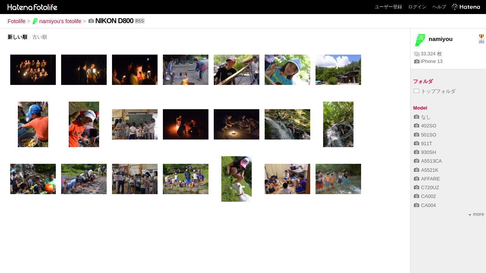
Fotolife (16, 21)
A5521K (426, 170)
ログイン (417, 6)
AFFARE (427, 179)
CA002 (425, 196)
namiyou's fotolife (57, 21)
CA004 (425, 205)
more (476, 214)
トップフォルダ (435, 91)
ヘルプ (439, 6)
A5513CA (428, 161)
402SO (425, 126)
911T (423, 143)
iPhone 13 (428, 61)
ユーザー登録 (388, 6)
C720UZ (426, 187)
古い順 (39, 37)
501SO (425, 135)
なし (422, 117)
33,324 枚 (428, 53)
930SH (425, 152)
